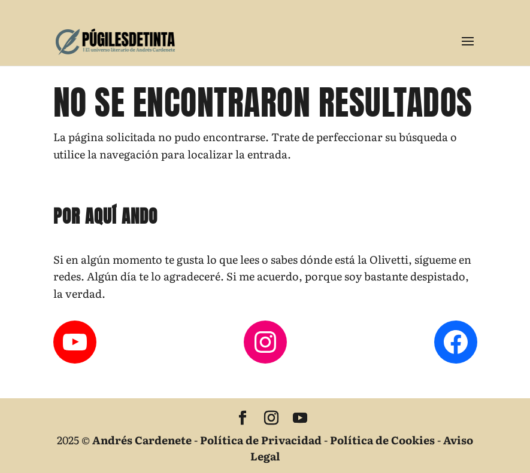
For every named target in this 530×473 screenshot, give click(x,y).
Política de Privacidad (261, 440)
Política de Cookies (382, 440)
